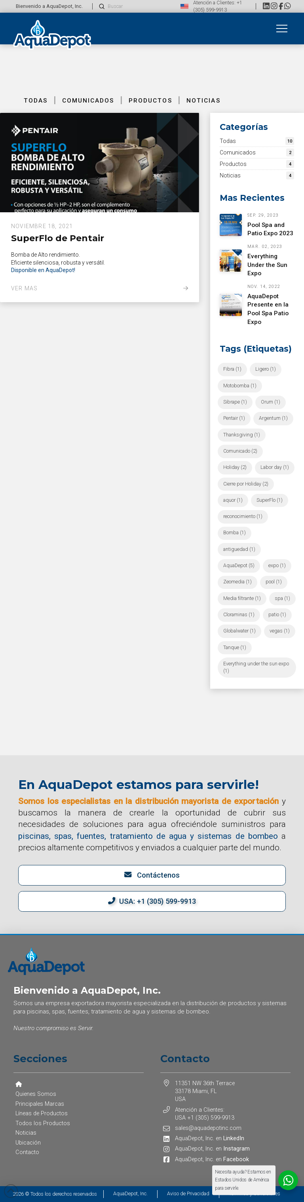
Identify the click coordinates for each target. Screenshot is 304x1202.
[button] (281, 28)
